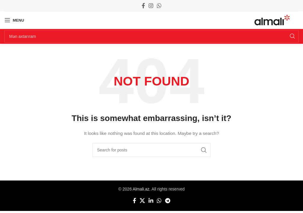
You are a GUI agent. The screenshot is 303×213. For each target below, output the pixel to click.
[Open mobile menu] (14, 20)
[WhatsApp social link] (159, 5)
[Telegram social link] (167, 200)
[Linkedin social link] (151, 200)
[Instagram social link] (151, 5)
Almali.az (141, 189)
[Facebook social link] (143, 5)
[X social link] (142, 200)
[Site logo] (272, 19)
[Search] (151, 36)
